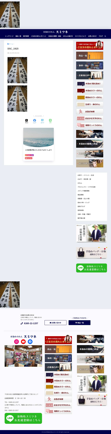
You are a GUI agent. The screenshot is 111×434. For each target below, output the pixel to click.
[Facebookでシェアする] (34, 121)
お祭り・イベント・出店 (86, 175)
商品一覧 (79, 323)
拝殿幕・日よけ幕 (84, 198)
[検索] (104, 36)
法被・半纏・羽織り (84, 214)
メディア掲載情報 (83, 191)
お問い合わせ (55, 323)
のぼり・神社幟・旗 (84, 179)
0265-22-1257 (29, 323)
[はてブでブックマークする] (42, 121)
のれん (80, 183)
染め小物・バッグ (84, 202)
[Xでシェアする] (26, 121)
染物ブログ (81, 206)
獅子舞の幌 (81, 218)
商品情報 (81, 195)
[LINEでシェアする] (50, 121)
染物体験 (81, 210)
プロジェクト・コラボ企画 (86, 187)
